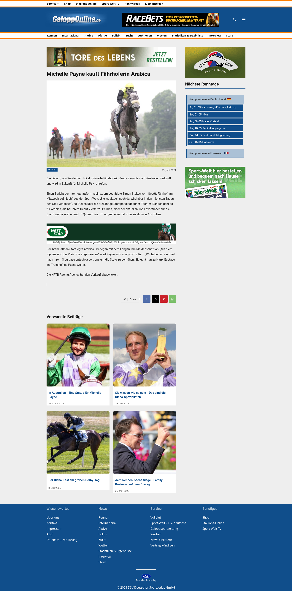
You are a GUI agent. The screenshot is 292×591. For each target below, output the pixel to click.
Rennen (52, 170)
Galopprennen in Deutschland (208, 99)
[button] (234, 19)
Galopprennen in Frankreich (206, 153)
